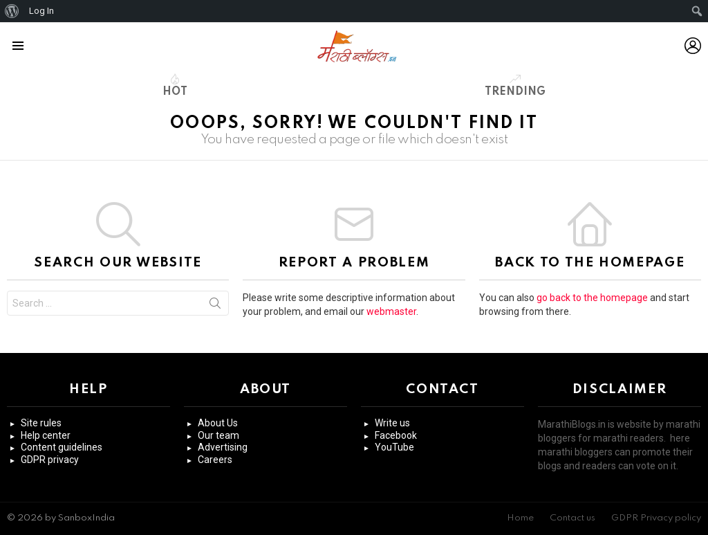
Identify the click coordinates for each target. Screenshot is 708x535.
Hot (174, 85)
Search (215, 306)
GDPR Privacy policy (656, 518)
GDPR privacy (50, 459)
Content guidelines (61, 447)
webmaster (391, 311)
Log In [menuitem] (41, 11)
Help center (46, 435)
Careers (215, 459)
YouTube (394, 447)
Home (520, 518)
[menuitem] (12, 11)
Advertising (223, 447)
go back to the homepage (592, 297)
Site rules (41, 422)
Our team (218, 435)
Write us (392, 422)
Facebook (396, 435)
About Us (218, 422)
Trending (515, 85)
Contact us (572, 518)
